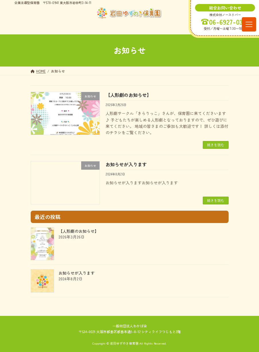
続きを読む (215, 144)
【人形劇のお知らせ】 (128, 94)
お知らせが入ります (126, 164)
